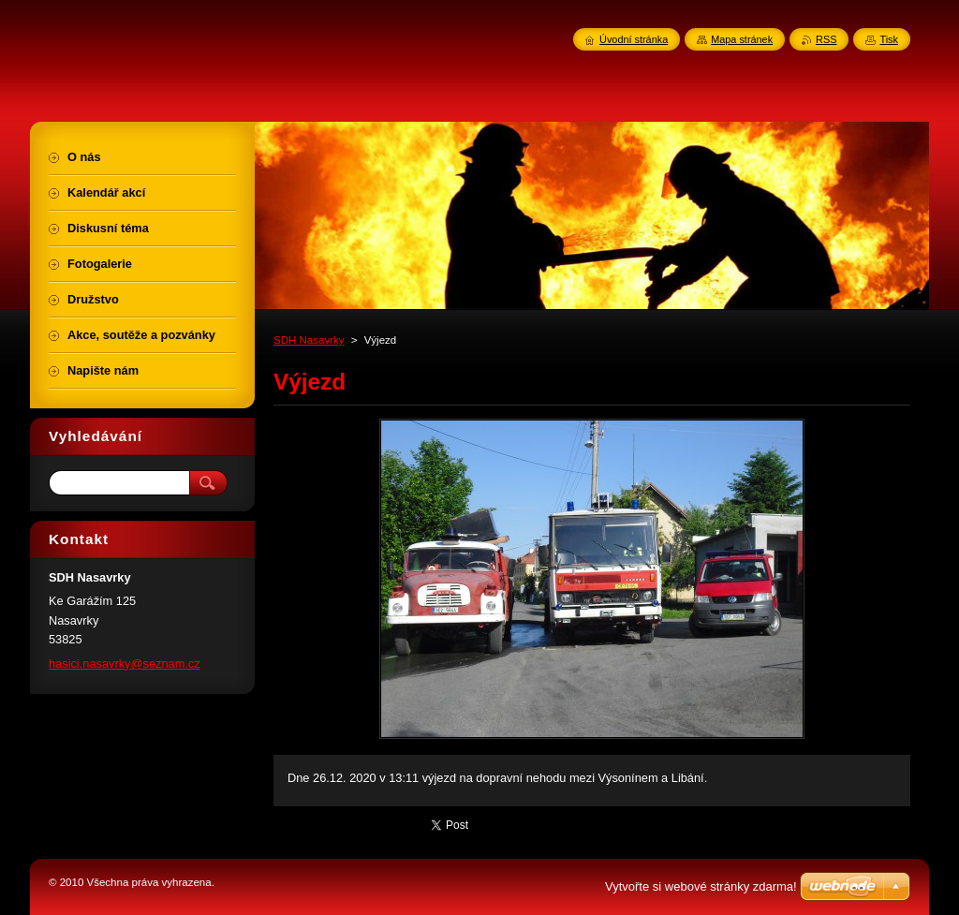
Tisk (888, 39)
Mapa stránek (742, 39)
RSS (826, 39)
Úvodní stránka (633, 39)
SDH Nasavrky (309, 340)
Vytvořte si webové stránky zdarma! (701, 886)
